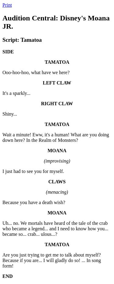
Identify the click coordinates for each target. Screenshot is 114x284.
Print (7, 5)
